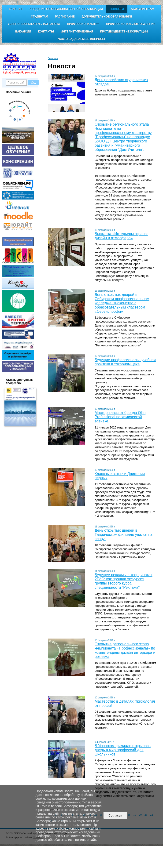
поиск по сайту (28, 2)
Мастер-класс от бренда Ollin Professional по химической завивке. (120, 417)
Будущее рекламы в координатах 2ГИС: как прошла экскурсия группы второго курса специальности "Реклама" (123, 581)
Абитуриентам (142, 9)
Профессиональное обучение (130, 24)
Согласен (115, 815)
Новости (117, 9)
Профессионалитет (83, 24)
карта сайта (48, 2)
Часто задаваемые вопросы (81, 39)
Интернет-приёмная (77, 31)
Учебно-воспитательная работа (34, 24)
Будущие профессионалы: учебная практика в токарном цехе (125, 362)
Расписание (65, 16)
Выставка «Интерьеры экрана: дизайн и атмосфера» (121, 236)
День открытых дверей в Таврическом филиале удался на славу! (123, 534)
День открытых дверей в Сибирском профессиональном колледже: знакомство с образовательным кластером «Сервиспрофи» (122, 303)
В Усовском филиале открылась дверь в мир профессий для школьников (123, 750)
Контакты (46, 31)
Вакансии (23, 31)
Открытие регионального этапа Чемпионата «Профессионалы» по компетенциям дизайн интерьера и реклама (125, 650)
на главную (9, 2)
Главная (15, 9)
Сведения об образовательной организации (66, 9)
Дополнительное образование (107, 16)
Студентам (39, 16)
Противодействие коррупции (124, 31)
